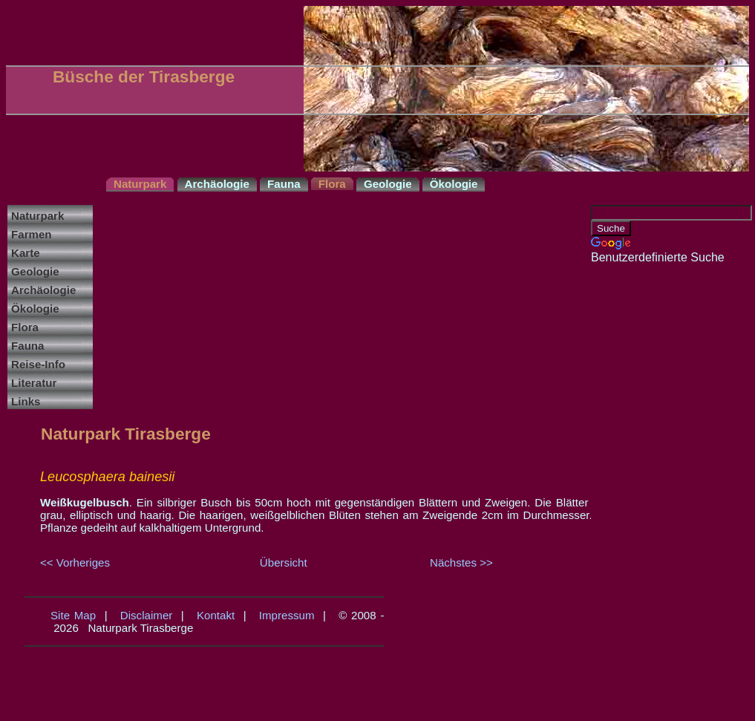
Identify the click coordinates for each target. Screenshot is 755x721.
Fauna (28, 345)
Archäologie (43, 290)
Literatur (33, 382)
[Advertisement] (650, 487)
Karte (25, 253)
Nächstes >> (461, 562)
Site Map (73, 615)
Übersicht (283, 562)
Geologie (35, 271)
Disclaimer (146, 615)
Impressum (287, 615)
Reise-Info (38, 364)
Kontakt (216, 615)
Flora (25, 327)
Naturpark (37, 215)
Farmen (31, 234)
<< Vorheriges (75, 562)
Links (25, 401)
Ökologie (35, 308)
